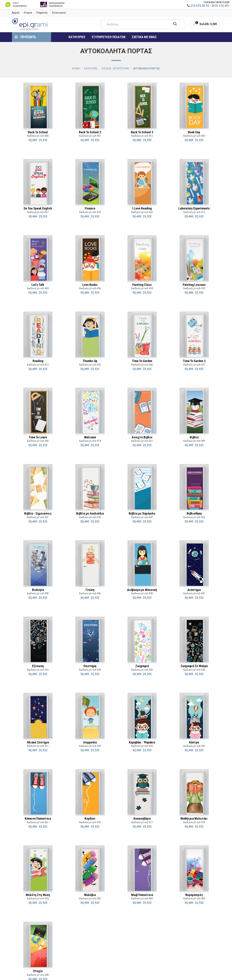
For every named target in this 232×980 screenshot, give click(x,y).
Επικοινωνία (59, 12)
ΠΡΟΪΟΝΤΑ (25, 37)
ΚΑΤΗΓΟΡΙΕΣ (77, 37)
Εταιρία (28, 12)
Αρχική (15, 12)
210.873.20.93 (199, 5)
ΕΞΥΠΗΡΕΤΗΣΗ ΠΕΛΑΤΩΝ (108, 37)
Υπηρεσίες (42, 12)
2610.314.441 (220, 5)
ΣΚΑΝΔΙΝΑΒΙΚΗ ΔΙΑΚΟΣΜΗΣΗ (52, 4)
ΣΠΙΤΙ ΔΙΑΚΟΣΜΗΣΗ (15, 4)
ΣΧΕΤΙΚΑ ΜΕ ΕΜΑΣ (144, 37)
